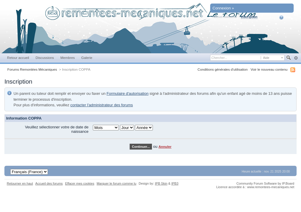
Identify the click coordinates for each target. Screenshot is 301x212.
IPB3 (174, 183)
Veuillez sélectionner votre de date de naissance (56, 129)
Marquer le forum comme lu (116, 183)
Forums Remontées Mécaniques (32, 69)
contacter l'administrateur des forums (101, 105)
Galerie (86, 57)
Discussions (45, 57)
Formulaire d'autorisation (128, 93)
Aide (285, 17)
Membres (67, 57)
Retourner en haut (20, 183)
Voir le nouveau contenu (269, 69)
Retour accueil (18, 57)
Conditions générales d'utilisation (223, 69)
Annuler (164, 146)
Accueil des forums (49, 183)
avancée (296, 58)
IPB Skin (161, 183)
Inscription (249, 17)
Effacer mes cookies (79, 183)
